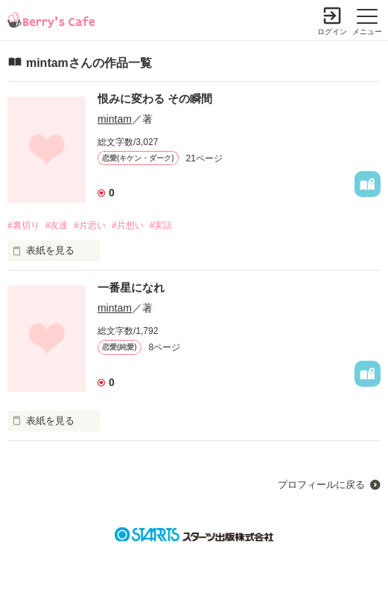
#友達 (57, 225)
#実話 (161, 225)
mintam (115, 119)
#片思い (90, 225)
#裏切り (23, 225)
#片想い (128, 225)
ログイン (332, 32)
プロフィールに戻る (321, 484)
